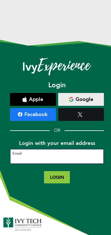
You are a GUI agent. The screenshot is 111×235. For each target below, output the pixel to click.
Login (57, 177)
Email (17, 153)
